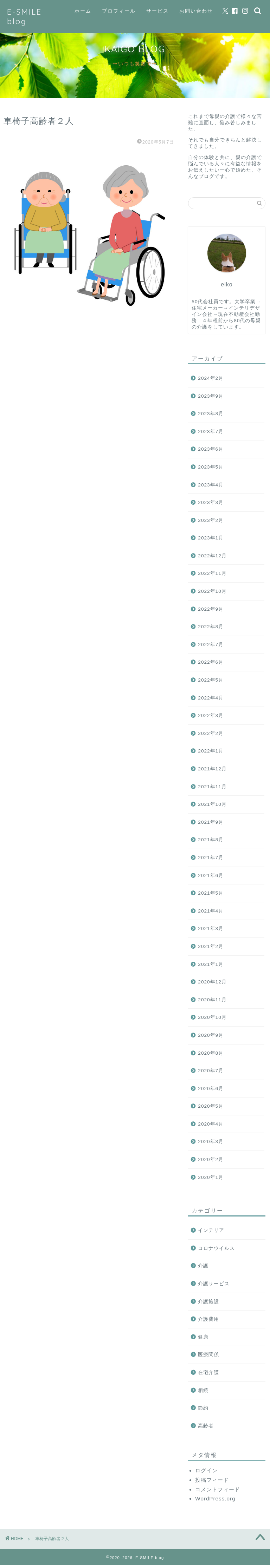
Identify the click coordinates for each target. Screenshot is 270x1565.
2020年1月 (211, 1177)
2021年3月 (211, 928)
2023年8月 (211, 413)
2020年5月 (211, 1106)
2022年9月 (211, 609)
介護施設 (208, 1301)
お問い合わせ (196, 11)
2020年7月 (211, 1070)
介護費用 (208, 1319)
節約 (203, 1408)
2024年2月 (211, 378)
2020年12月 (212, 981)
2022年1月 (211, 751)
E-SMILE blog (24, 16)
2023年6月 (211, 449)
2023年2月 (211, 520)
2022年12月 (212, 555)
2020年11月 (212, 999)
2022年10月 (212, 591)
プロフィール (119, 11)
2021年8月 (211, 839)
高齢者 (206, 1425)
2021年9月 (211, 822)
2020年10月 (212, 1017)
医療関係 (208, 1354)
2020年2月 (211, 1159)
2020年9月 (211, 1035)
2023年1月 (211, 538)
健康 (203, 1337)
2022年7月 (211, 644)
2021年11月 (212, 786)
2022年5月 (211, 680)
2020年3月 (211, 1141)
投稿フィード (212, 1480)
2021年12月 (212, 768)
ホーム (83, 11)
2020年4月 (211, 1124)
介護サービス (214, 1283)
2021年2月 (211, 946)
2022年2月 (211, 733)
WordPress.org (215, 1498)
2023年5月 (211, 467)
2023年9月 (211, 396)
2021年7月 (211, 857)
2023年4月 (211, 485)
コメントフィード (217, 1489)
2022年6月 (211, 662)
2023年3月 (211, 502)
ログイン (206, 1470)
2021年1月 (211, 964)
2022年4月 (211, 698)
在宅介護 (208, 1372)
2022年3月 (211, 715)
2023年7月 (211, 431)
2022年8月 (211, 626)
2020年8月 (211, 1053)
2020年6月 (211, 1088)
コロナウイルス (216, 1248)
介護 (203, 1265)
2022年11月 (212, 573)
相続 (203, 1390)
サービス (157, 11)
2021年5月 (211, 893)
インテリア (211, 1230)
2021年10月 (212, 804)
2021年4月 (211, 911)
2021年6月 (211, 875)
